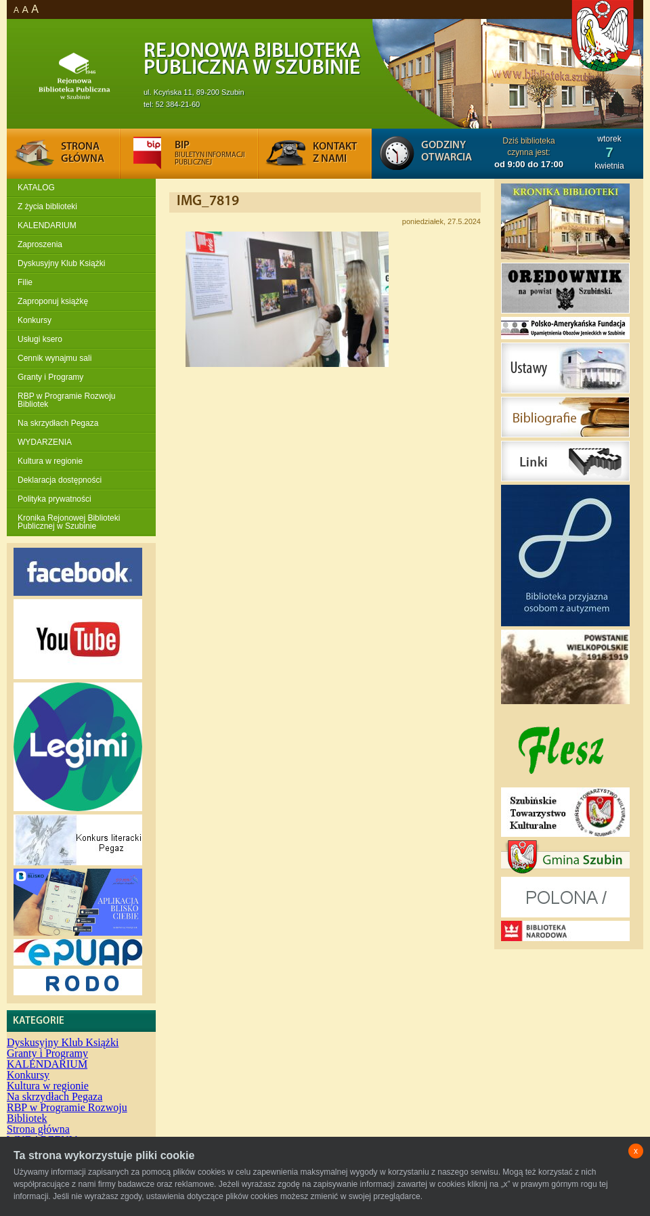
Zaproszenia (40, 244)
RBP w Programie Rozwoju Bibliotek (67, 400)
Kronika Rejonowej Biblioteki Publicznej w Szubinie (69, 522)
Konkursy (34, 320)
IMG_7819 (208, 201)
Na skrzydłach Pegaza (58, 423)
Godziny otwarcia (446, 151)
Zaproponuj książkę (53, 301)
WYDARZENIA (45, 442)
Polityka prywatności (54, 499)
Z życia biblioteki (47, 206)
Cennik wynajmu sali (54, 358)
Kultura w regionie (50, 461)
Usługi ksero (40, 339)
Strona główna (38, 1129)
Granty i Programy (50, 377)
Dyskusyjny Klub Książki (61, 263)
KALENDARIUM (47, 225)
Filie (25, 282)
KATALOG (36, 187)
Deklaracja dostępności (60, 480)
